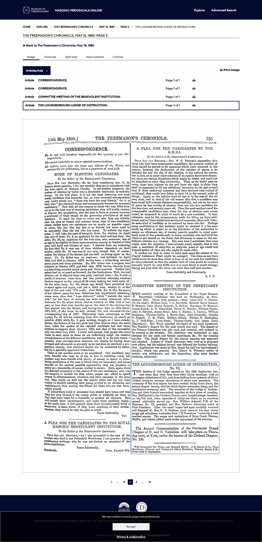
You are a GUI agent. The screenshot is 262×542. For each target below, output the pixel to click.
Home (27, 27)
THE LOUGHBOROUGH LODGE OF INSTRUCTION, (73, 105)
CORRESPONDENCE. (52, 80)
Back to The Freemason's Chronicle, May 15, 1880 (58, 45)
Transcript (50, 57)
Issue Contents (95, 57)
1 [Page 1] (111, 482)
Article (29, 80)
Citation (118, 57)
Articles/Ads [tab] (34, 70)
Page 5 (125, 27)
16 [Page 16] (149, 482)
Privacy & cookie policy (131, 536)
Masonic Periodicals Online (78, 10)
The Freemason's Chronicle (73, 27)
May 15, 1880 (107, 27)
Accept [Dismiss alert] (131, 526)
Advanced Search (223, 10)
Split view (71, 57)
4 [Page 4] (124, 482)
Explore (199, 10)
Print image (229, 70)
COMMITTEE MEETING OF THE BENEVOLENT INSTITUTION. (79, 97)
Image (31, 57)
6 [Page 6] (136, 482)
